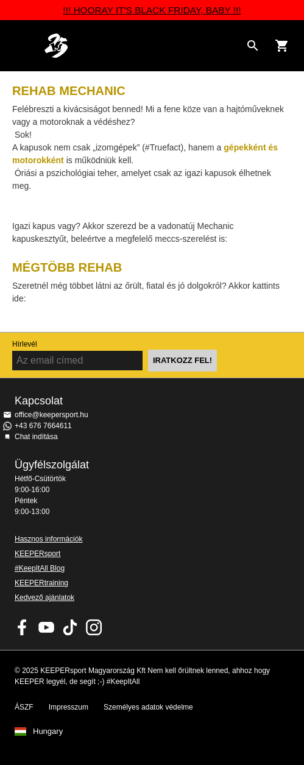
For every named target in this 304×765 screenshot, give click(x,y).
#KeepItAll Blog (40, 568)
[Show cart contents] (282, 45)
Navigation (19, 45)
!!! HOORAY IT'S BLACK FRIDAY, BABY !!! (152, 10)
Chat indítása (36, 436)
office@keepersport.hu (51, 415)
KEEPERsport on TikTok (70, 627)
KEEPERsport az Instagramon (94, 627)
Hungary (48, 731)
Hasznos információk (48, 539)
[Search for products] (253, 45)
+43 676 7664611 (43, 425)
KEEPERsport (37, 553)
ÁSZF (24, 707)
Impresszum (68, 707)
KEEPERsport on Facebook (22, 627)
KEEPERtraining (41, 583)
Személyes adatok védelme (148, 707)
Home (142, 45)
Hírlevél (24, 344)
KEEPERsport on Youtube (46, 627)
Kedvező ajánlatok (44, 597)
